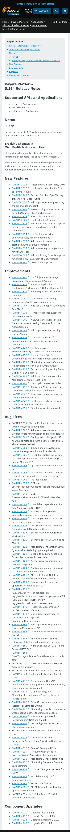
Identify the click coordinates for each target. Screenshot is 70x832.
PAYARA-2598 (19, 188)
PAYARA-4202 (19, 716)
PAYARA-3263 (19, 195)
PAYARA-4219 (19, 751)
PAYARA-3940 (19, 298)
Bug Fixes (13, 71)
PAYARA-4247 (19, 393)
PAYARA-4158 (19, 355)
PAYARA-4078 (19, 493)
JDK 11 (15, 56)
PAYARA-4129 (19, 582)
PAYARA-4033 (19, 312)
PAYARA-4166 (19, 262)
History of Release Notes (16, 25)
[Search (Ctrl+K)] (56, 11)
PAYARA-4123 (19, 560)
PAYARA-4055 (19, 472)
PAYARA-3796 (19, 277)
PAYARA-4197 (19, 386)
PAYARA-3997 (19, 305)
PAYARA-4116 (19, 532)
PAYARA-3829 (19, 219)
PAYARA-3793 (19, 209)
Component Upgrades (19, 75)
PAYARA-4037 (19, 248)
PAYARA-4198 (19, 816)
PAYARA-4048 (19, 465)
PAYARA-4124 (19, 567)
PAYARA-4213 (19, 819)
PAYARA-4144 (19, 624)
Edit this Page (60, 21)
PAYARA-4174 (19, 691)
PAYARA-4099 (19, 330)
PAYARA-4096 (19, 319)
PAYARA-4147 (19, 638)
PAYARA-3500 (19, 430)
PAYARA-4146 (19, 631)
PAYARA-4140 (19, 606)
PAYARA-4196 (19, 709)
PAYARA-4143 (19, 348)
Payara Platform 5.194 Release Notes (26, 45)
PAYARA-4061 (19, 479)
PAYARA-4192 (19, 369)
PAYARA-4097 (19, 255)
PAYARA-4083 (19, 504)
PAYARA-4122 (19, 553)
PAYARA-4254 (19, 776)
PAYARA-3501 (19, 437)
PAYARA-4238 (19, 758)
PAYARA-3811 (19, 284)
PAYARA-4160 (19, 645)
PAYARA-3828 (19, 216)
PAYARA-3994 (19, 234)
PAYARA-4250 (19, 762)
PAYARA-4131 (19, 589)
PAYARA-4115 (19, 525)
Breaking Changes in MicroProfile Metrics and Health (36, 60)
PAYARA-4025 (19, 454)
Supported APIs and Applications (24, 49)
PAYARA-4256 (19, 786)
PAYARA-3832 (19, 223)
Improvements (16, 68)
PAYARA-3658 (19, 202)
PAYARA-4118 (19, 337)
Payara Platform (20, 21)
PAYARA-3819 (19, 291)
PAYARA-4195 (19, 383)
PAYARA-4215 (19, 737)
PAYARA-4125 (19, 575)
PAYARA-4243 (19, 823)
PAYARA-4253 (19, 769)
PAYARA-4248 (19, 401)
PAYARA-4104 (19, 518)
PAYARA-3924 (19, 184)
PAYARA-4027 (19, 241)
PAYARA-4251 (19, 408)
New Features (15, 64)
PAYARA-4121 (19, 546)
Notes (12, 53)
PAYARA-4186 (19, 702)
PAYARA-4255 (19, 783)
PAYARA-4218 (19, 748)
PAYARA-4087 (19, 511)
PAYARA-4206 (19, 723)
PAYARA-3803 (19, 447)
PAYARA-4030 (19, 812)
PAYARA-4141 (19, 613)
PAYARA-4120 (19, 539)
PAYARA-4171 (19, 362)
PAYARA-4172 (19, 680)
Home (5, 21)
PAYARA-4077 (19, 483)
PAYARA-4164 (19, 652)
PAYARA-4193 (19, 376)
